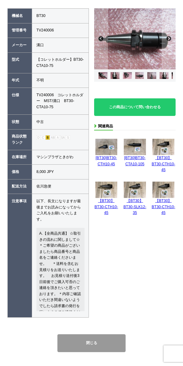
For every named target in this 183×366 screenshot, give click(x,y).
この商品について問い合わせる (135, 107)
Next (169, 38)
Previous (101, 38)
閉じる (91, 343)
